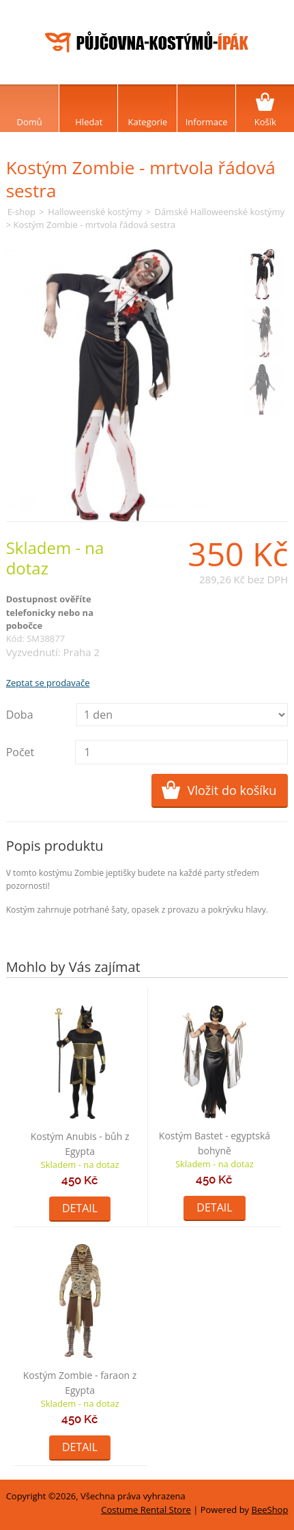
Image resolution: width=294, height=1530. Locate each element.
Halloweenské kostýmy (95, 212)
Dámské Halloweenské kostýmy (219, 212)
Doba (19, 714)
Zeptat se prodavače (48, 683)
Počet (20, 752)
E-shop (21, 212)
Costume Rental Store (146, 1509)
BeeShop (270, 1509)
